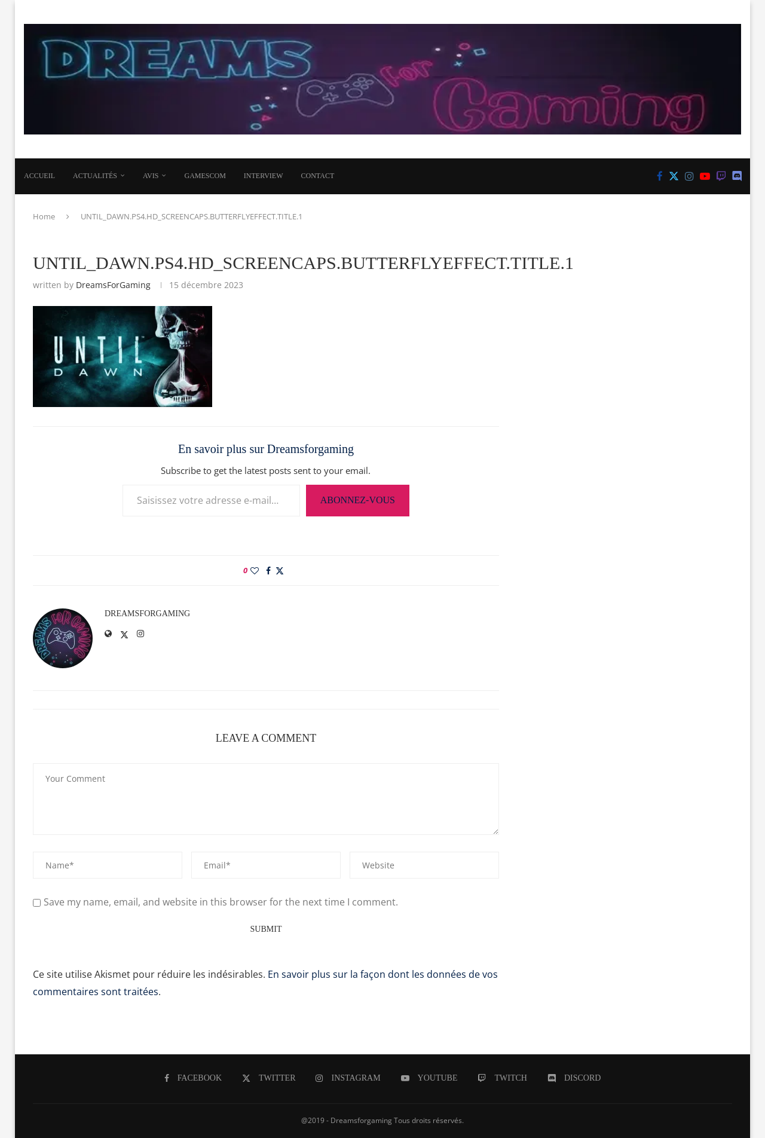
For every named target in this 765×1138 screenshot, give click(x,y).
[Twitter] (674, 176)
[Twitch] (721, 176)
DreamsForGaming (113, 284)
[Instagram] (689, 176)
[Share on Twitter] (280, 570)
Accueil (39, 176)
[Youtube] (705, 176)
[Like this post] (254, 570)
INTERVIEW (263, 176)
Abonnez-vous (357, 500)
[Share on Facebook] (268, 570)
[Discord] (737, 176)
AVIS (150, 176)
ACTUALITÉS (95, 176)
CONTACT (318, 176)
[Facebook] (660, 176)
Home (44, 216)
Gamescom (204, 176)
